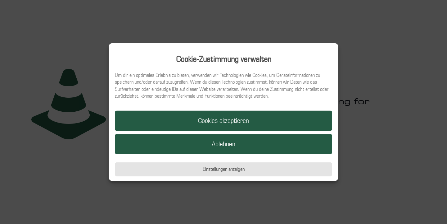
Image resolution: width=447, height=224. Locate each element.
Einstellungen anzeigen (224, 169)
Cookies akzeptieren (223, 121)
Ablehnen (223, 144)
